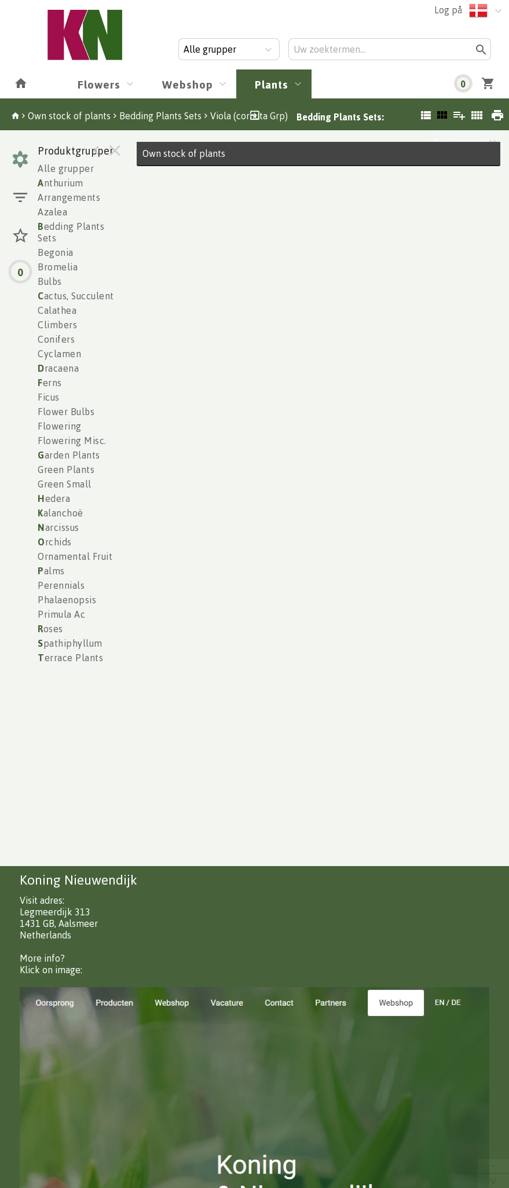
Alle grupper (66, 168)
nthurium (60, 183)
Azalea (52, 212)
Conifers (56, 339)
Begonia (56, 252)
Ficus (49, 397)
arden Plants (69, 455)
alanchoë (60, 513)
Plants (271, 84)
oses (50, 629)
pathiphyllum (70, 643)
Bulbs (50, 281)
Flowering (60, 426)
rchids (55, 542)
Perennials (61, 585)
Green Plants (66, 469)
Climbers (57, 325)
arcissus (58, 527)
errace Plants (70, 657)
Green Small (64, 484)
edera (54, 498)
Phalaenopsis (67, 600)
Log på (448, 10)
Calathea (57, 310)
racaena (58, 368)
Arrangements (69, 197)
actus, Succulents (78, 296)
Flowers (99, 84)
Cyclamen (59, 354)
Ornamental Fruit (75, 556)
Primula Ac (61, 614)
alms (51, 571)
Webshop (187, 84)
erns (50, 382)
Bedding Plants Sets (160, 116)
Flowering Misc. (72, 440)
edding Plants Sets (71, 232)
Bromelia (58, 267)
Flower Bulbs (66, 411)
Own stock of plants (69, 116)
